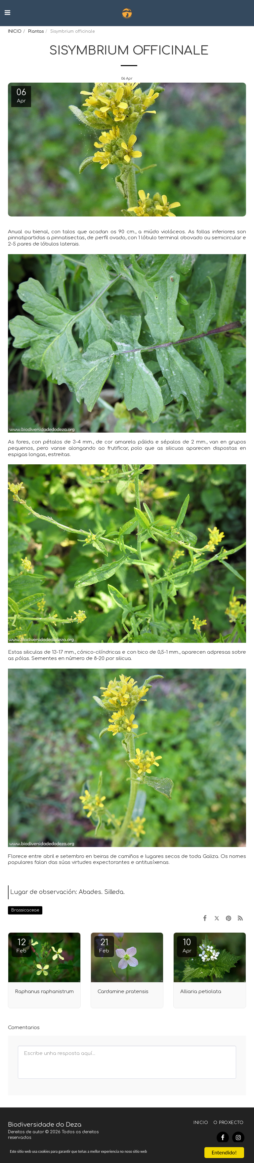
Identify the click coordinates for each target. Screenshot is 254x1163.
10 (187, 946)
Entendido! (224, 1146)
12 (21, 946)
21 (104, 946)
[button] (7, 13)
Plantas (36, 31)
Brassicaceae (25, 910)
